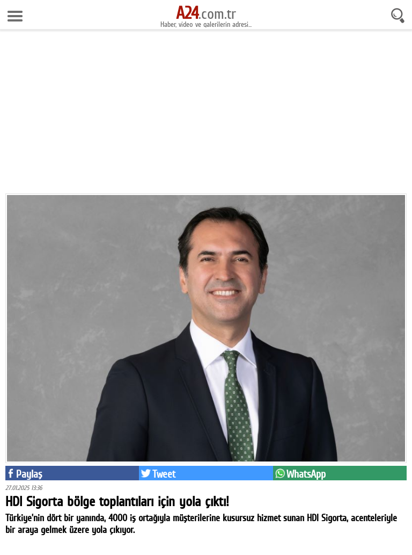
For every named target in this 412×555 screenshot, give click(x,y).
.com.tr (206, 13)
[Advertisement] (206, 115)
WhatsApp (306, 473)
